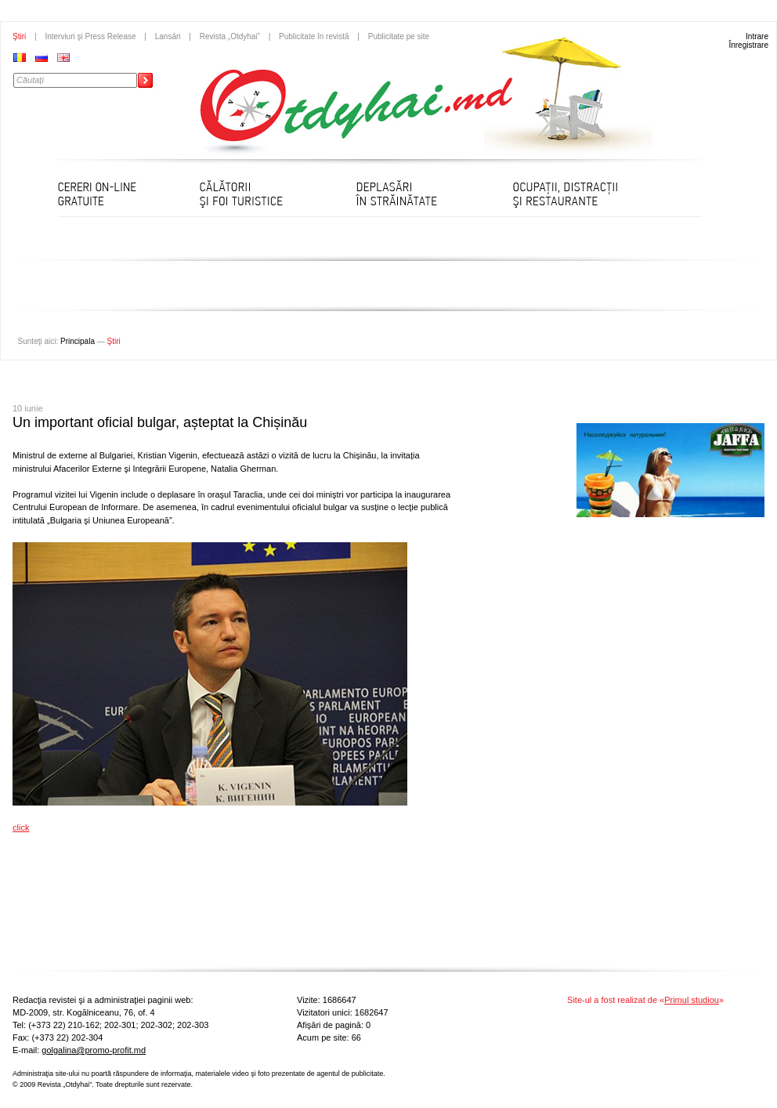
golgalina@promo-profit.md (94, 1050)
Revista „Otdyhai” (230, 36)
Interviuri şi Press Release (90, 36)
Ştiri (19, 36)
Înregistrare (748, 45)
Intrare (757, 36)
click (21, 827)
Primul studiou (691, 1000)
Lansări (168, 36)
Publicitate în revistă (314, 36)
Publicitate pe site (398, 36)
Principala (77, 341)
